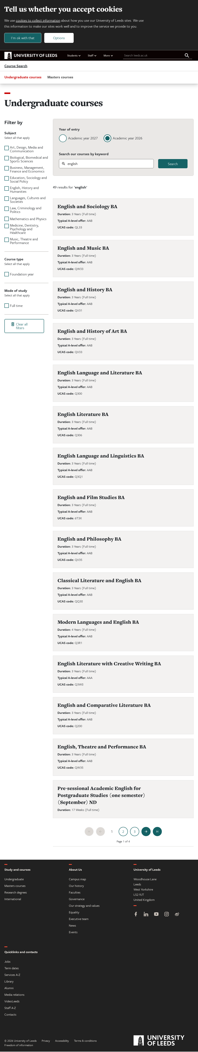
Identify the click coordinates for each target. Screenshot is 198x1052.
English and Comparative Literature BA (104, 705)
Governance (76, 899)
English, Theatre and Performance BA (101, 747)
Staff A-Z (10, 1008)
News (72, 925)
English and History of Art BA (92, 331)
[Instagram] (167, 915)
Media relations (14, 995)
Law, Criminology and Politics (25, 210)
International (12, 899)
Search (173, 164)
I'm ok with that (23, 37)
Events (73, 932)
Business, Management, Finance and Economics (27, 169)
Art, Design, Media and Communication (26, 149)
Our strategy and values (84, 906)
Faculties (74, 892)
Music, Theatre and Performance (24, 241)
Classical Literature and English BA (99, 580)
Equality (74, 912)
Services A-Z (12, 975)
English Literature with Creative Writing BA (109, 664)
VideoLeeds (11, 1001)
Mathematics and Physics (28, 219)
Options (59, 37)
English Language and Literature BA (99, 373)
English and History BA (84, 289)
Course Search (15, 66)
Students (74, 56)
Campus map (77, 879)
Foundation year (22, 274)
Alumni (9, 988)
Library (9, 981)
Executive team (79, 919)
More (108, 56)
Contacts (10, 1014)
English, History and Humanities (24, 190)
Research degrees (15, 892)
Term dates (11, 968)
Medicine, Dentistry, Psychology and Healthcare (24, 229)
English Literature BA (83, 414)
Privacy (46, 1041)
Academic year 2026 (127, 138)
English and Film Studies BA (91, 497)
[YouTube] (156, 915)
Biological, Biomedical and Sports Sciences (29, 159)
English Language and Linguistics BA (100, 456)
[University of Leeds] (164, 1041)
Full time (16, 306)
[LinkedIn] (146, 915)
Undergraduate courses (23, 77)
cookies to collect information (38, 20)
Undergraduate (14, 879)
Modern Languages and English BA (98, 622)
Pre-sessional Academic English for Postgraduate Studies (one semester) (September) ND (101, 795)
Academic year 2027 (83, 138)
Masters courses (60, 77)
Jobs (7, 962)
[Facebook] (136, 915)
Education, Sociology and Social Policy (28, 180)
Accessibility (62, 1041)
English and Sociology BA (87, 206)
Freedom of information (18, 1045)
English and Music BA (83, 248)
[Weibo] (177, 915)
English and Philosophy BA (89, 539)
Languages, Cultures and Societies (28, 200)
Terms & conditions (85, 1041)
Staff (92, 56)
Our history (76, 886)
